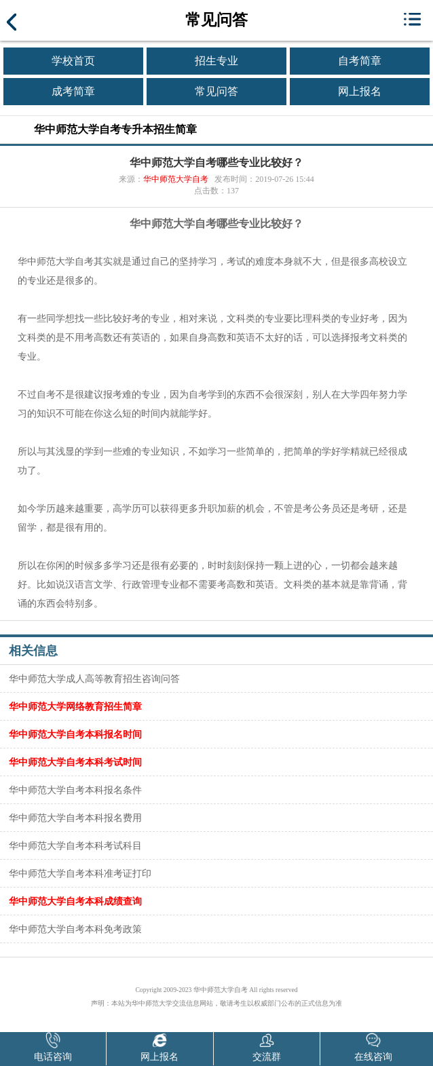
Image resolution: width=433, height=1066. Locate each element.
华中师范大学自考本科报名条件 (75, 789)
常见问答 (216, 91)
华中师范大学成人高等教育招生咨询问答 (94, 678)
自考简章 (359, 60)
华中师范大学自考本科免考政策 (75, 929)
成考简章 (73, 91)
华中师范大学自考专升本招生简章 (115, 129)
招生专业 (216, 60)
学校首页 (73, 60)
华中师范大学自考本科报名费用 (75, 817)
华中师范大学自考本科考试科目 (75, 845)
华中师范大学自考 (175, 179)
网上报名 (359, 91)
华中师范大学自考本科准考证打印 (80, 873)
